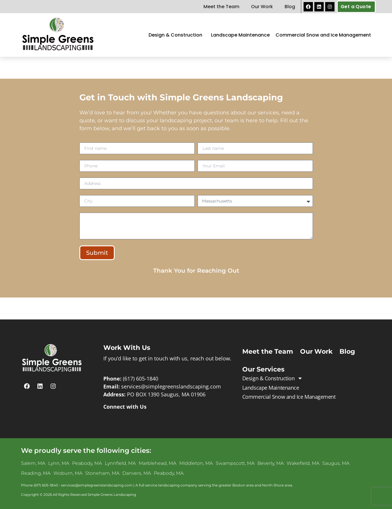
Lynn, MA (58, 463)
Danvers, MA (136, 473)
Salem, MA (33, 463)
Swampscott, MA (235, 463)
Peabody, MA (87, 463)
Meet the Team (221, 6)
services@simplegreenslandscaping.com (171, 386)
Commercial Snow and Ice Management (323, 35)
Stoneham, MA (102, 473)
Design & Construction (177, 35)
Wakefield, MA (303, 463)
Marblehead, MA (157, 463)
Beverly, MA (270, 463)
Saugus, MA (335, 463)
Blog (290, 6)
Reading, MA (35, 473)
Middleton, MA (196, 463)
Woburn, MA (67, 473)
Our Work (262, 6)
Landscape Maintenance (240, 35)
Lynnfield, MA (120, 463)
